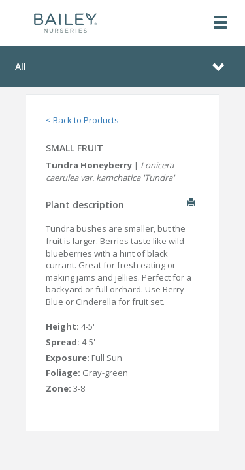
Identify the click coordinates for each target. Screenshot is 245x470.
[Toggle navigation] (220, 23)
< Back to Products (82, 120)
